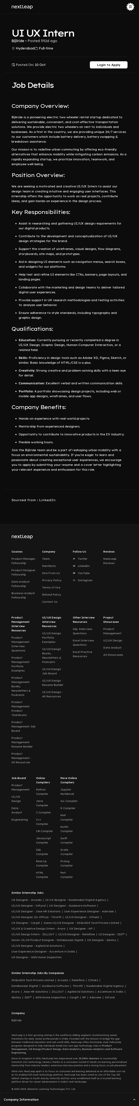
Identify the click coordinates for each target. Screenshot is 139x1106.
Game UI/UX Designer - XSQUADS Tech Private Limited (81, 923)
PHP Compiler (66, 817)
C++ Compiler (42, 822)
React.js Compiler (42, 863)
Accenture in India (110, 991)
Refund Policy (51, 594)
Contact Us (50, 601)
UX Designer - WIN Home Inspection (36, 957)
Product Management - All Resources (21, 758)
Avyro (15, 991)
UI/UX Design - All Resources (52, 694)
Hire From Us (51, 573)
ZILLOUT (58, 991)
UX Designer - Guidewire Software (72, 905)
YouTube (81, 573)
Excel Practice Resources (82, 654)
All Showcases (113, 654)
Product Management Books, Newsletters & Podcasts (20, 686)
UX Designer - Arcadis (26, 900)
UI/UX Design (112, 640)
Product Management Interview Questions (20, 644)
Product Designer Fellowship (23, 572)
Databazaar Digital (24, 986)
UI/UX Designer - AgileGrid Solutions (36, 945)
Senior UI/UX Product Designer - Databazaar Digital (47, 940)
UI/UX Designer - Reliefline (76, 934)
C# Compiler (44, 831)
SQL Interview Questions (82, 631)
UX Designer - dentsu (101, 940)
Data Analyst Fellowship (20, 584)
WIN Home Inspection (50, 997)
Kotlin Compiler (66, 829)
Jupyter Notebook (67, 792)
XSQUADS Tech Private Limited (32, 980)
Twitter (80, 558)
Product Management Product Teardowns (20, 708)
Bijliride (16, 1020)
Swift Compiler (66, 840)
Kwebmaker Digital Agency (105, 986)
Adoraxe (95, 997)
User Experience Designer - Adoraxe (89, 911)
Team (46, 558)
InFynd (110, 997)
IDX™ (28, 997)
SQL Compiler (42, 852)
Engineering (19, 819)
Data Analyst (112, 647)
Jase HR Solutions (35, 991)
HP (84, 997)
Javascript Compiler (43, 840)
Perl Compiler (66, 875)
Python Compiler (42, 792)
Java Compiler (42, 803)
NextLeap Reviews (109, 561)
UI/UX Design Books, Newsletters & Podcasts (51, 655)
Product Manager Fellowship (23, 561)
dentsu (16, 997)
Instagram (83, 580)
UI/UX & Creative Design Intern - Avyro (38, 928)
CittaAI (93, 980)
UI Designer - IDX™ (112, 934)
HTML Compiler (42, 875)
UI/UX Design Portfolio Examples (51, 638)
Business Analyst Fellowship (23, 595)
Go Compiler (69, 801)
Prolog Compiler (66, 863)
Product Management (112, 631)
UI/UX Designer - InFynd (28, 905)
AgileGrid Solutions (80, 991)
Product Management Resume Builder (22, 742)
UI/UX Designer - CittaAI (82, 917)
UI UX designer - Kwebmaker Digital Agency (75, 900)
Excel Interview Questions (83, 642)
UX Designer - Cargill (25, 923)
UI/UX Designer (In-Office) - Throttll (36, 917)
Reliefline (78, 980)
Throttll (78, 986)
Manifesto (49, 566)
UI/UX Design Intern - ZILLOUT (32, 934)
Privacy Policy (52, 580)
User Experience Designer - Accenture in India (43, 951)
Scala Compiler (66, 852)
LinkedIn (81, 566)
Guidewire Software (55, 986)
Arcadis (62, 980)
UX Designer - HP (80, 928)
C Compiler (43, 812)
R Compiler (68, 808)
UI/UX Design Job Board (51, 671)
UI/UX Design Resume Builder (52, 683)
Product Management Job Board (23, 726)
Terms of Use (51, 587)
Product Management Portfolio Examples (20, 664)
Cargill (74, 997)
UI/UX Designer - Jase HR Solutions (36, 911)
